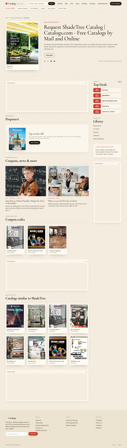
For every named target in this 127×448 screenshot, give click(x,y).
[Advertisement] (47, 98)
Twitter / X (99, 423)
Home (77, 3)
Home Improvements (16, 18)
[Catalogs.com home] (14, 3)
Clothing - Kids (53, 198)
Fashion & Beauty (98, 139)
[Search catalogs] (40, 4)
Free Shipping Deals (72, 423)
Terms (114, 445)
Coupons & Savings (72, 420)
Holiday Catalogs (22, 8)
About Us (38, 420)
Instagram (99, 425)
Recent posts (97, 126)
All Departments (103, 3)
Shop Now (49, 55)
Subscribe (33, 433)
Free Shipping (34, 8)
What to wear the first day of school (62, 201)
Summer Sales (62, 8)
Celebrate (96, 135)
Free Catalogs (116, 3)
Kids (71, 3)
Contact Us (39, 428)
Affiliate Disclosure (41, 430)
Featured (92, 3)
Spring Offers (51, 8)
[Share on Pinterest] (51, 61)
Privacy (120, 445)
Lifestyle (84, 3)
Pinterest (98, 428)
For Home (96, 129)
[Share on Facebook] (48, 61)
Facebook (99, 420)
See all (120, 81)
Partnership (39, 423)
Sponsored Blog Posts (42, 425)
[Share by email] (54, 61)
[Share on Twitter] (45, 61)
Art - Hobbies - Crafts (13, 198)
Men (66, 3)
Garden (43, 8)
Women (60, 3)
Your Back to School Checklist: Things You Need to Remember (24, 202)
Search (51, 3)
